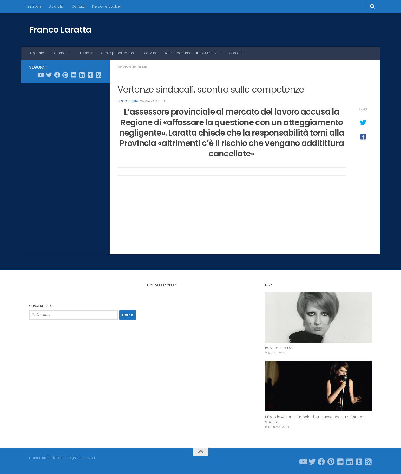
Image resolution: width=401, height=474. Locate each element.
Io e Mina (149, 52)
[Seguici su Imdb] (74, 75)
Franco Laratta (60, 29)
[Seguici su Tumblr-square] (90, 75)
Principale (33, 6)
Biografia (56, 6)
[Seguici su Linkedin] (82, 75)
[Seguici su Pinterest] (65, 75)
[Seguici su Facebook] (57, 75)
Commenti (60, 52)
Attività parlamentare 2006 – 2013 (193, 52)
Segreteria (129, 101)
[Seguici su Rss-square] (99, 75)
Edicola (83, 52)
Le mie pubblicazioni (117, 52)
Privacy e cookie (106, 6)
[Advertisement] (65, 166)
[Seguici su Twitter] (49, 75)
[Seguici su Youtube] (40, 75)
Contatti (78, 6)
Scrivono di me (132, 67)
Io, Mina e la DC (279, 348)
